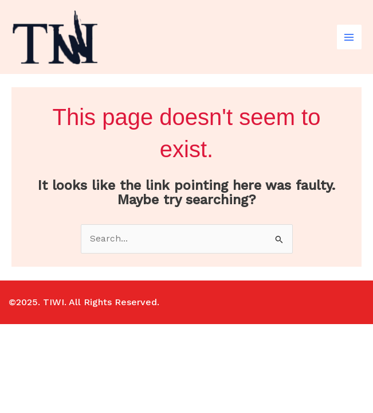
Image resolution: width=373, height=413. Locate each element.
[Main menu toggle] (349, 37)
